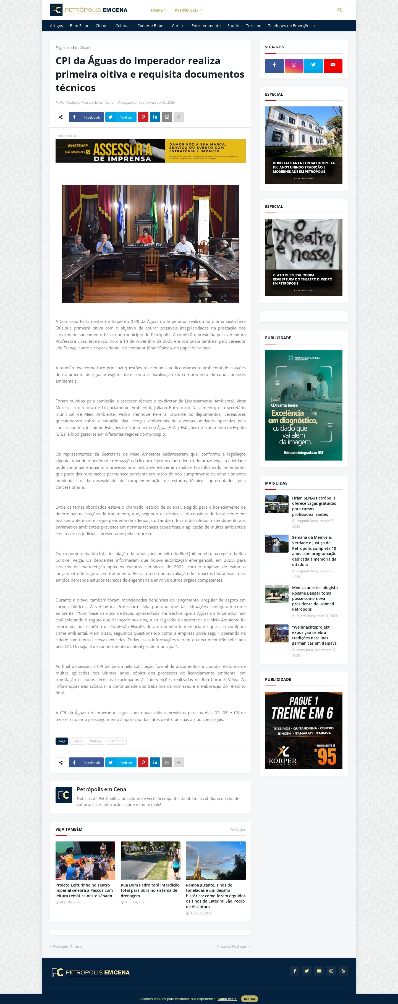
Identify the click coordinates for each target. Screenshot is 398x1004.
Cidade (102, 25)
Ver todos (238, 829)
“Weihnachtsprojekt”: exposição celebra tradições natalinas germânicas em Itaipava (314, 635)
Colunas (123, 25)
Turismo (253, 25)
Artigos (56, 25)
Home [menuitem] (157, 10)
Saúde (233, 25)
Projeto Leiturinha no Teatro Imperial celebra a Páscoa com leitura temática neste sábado (84, 890)
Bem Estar (79, 25)
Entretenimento (206, 25)
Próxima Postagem (232, 946)
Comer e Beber (151, 25)
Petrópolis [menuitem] (186, 10)
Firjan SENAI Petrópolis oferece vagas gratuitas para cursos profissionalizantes (314, 506)
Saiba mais (227, 999)
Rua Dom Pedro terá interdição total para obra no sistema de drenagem (150, 890)
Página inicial (66, 47)
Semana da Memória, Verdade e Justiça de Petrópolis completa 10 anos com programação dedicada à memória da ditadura (314, 551)
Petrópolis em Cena (101, 789)
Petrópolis (116, 741)
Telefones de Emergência (291, 25)
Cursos (178, 25)
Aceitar (249, 999)
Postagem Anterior (68, 946)
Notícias (95, 741)
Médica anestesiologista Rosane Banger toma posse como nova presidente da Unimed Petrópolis (315, 598)
